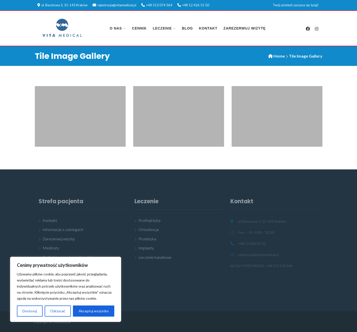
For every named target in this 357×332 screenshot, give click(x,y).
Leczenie (162, 28)
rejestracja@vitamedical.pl (116, 5)
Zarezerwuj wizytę (245, 28)
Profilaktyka (149, 220)
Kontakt (208, 28)
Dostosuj (29, 311)
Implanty (146, 247)
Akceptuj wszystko (94, 311)
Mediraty (51, 247)
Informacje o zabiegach (63, 229)
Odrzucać (57, 311)
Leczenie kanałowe (155, 257)
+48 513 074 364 (159, 5)
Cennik (139, 28)
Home (279, 56)
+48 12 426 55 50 (195, 5)
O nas (116, 28)
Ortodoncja (149, 229)
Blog (187, 28)
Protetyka (147, 238)
